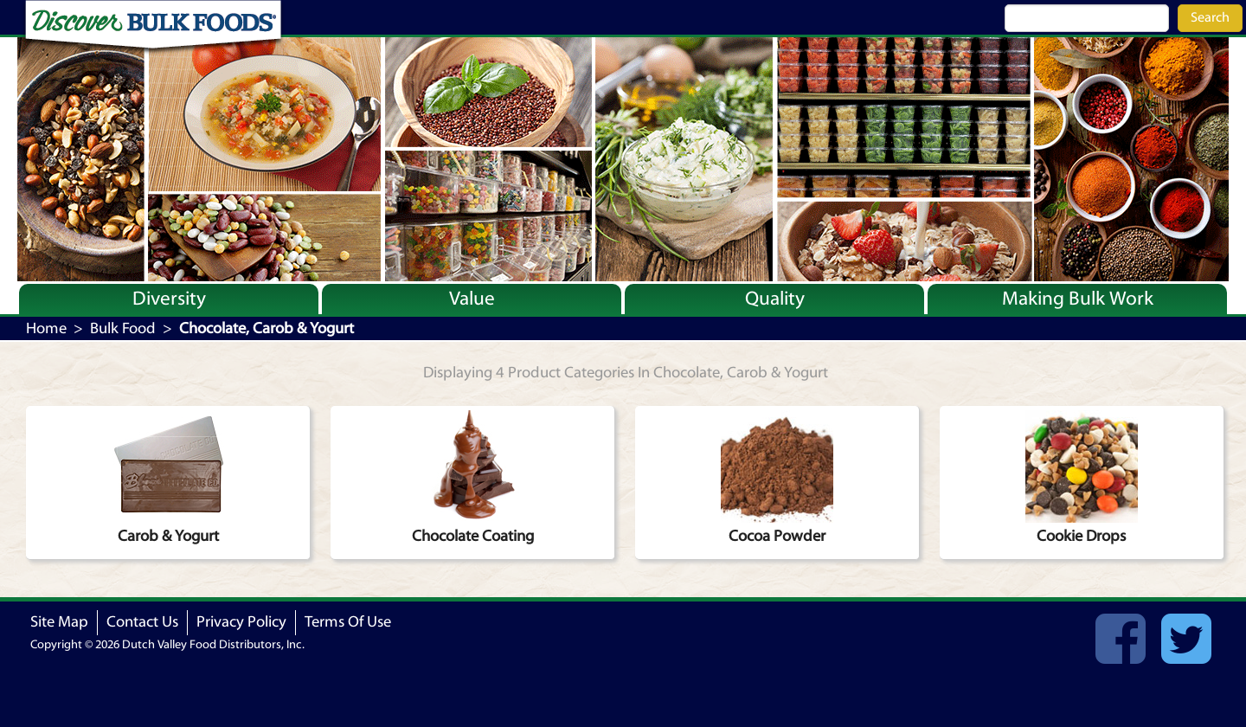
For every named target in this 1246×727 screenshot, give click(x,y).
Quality (775, 298)
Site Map (59, 622)
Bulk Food (123, 328)
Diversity (169, 298)
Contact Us (142, 622)
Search (1210, 17)
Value (472, 298)
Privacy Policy (241, 622)
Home (46, 328)
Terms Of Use (348, 622)
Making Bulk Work (1077, 298)
